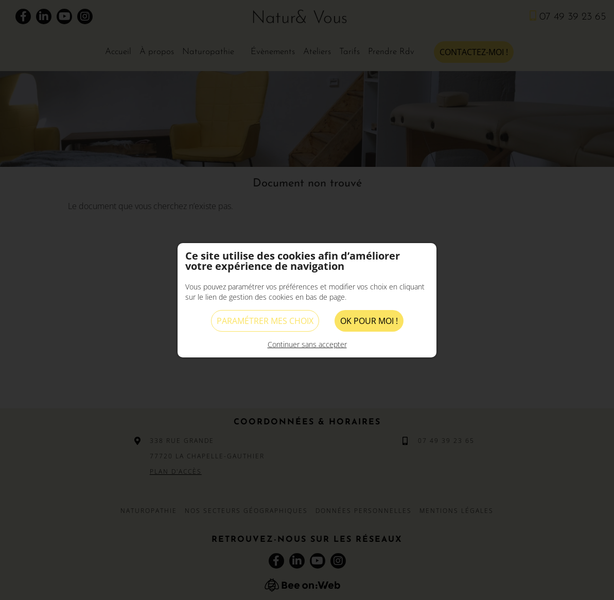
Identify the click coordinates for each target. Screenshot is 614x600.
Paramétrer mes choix (265, 321)
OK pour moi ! (369, 321)
